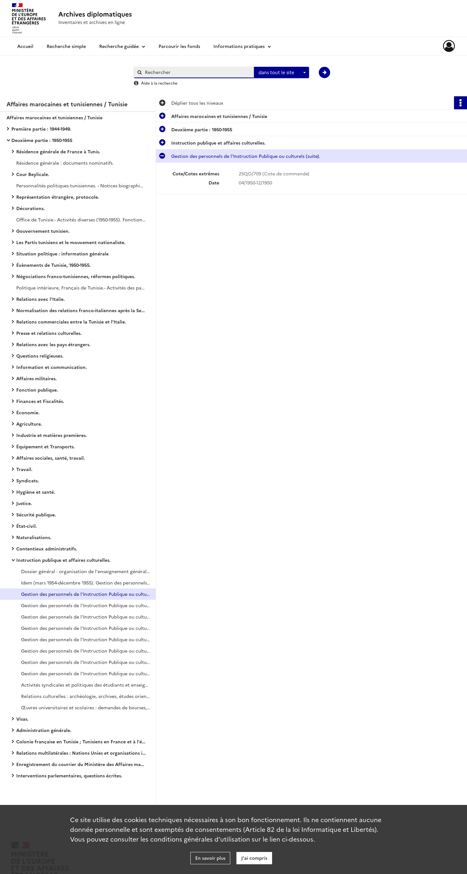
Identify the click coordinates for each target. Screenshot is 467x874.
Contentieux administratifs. (46, 548)
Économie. (28, 412)
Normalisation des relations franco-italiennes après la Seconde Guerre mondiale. (81, 310)
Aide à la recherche (159, 83)
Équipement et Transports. (45, 446)
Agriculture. (29, 423)
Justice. (24, 503)
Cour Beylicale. (32, 174)
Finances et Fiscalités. (40, 401)
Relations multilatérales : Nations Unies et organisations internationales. (81, 753)
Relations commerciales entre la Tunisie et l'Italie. (71, 321)
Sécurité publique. (36, 514)
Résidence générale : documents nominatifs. (65, 162)
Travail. (24, 469)
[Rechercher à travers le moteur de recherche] (197, 72)
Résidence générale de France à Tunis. (58, 151)
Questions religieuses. (40, 355)
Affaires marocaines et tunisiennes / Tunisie (54, 117)
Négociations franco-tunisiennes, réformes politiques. (75, 276)
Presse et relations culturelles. (49, 333)
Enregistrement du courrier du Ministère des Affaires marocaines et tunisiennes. (81, 764)
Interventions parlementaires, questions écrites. (69, 775)
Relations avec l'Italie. (40, 299)
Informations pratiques (239, 46)
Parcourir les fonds (179, 46)
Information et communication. (51, 367)
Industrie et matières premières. (51, 435)
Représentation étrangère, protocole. (57, 197)
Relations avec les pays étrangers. (53, 344)
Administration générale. (43, 730)
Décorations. (30, 208)
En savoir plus (210, 858)
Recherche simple (66, 46)
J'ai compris (254, 858)
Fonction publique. (37, 389)
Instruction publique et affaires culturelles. (63, 560)
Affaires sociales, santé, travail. (50, 458)
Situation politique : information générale (62, 253)
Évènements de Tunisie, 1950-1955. (53, 265)
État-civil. (26, 526)
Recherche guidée (119, 46)
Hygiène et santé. (35, 492)
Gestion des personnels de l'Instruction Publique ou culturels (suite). (86, 594)
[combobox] (281, 72)
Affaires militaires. (36, 378)
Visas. (22, 718)
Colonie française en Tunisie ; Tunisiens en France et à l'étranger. (81, 741)
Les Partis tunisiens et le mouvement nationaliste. (71, 242)
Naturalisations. (33, 537)
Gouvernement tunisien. (43, 231)
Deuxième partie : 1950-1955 (41, 140)
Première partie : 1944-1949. (41, 128)
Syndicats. (27, 480)
